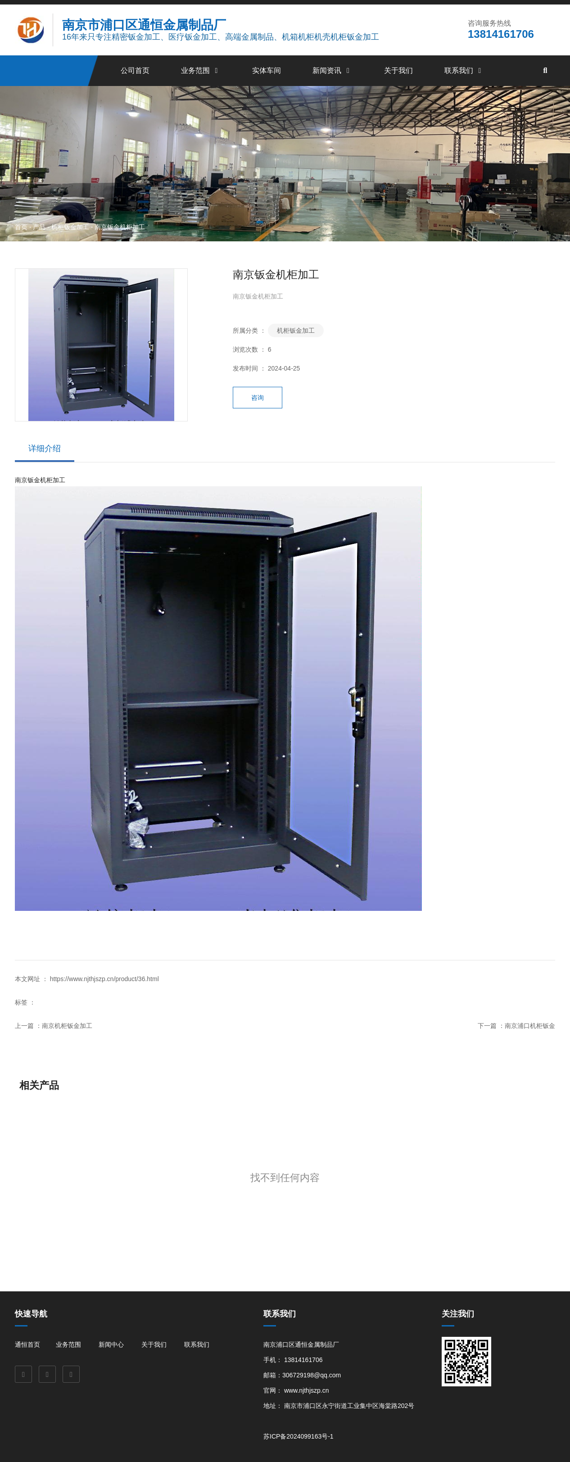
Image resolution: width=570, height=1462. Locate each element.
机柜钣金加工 (70, 226)
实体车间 (266, 70)
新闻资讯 (332, 70)
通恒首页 (27, 1344)
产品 (39, 226)
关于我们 (398, 70)
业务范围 (201, 70)
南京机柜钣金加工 (67, 1025)
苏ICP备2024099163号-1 (298, 1436)
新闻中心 (111, 1344)
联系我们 (464, 70)
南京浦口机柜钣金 (530, 1025)
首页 (22, 226)
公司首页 (135, 70)
